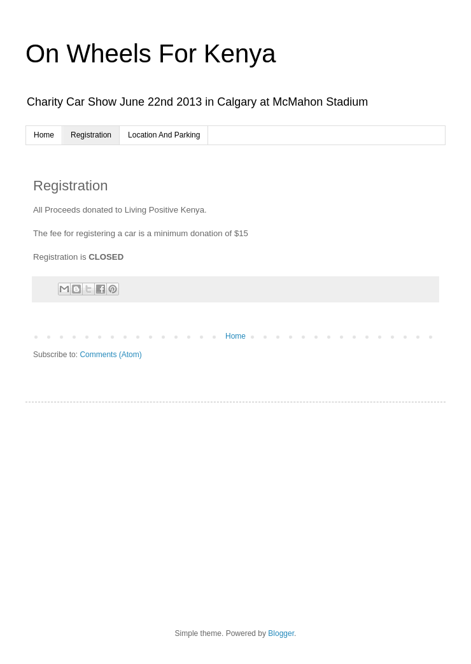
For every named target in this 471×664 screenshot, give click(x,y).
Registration (91, 135)
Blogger (281, 633)
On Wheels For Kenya (150, 53)
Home (44, 135)
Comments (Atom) (110, 354)
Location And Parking (164, 135)
